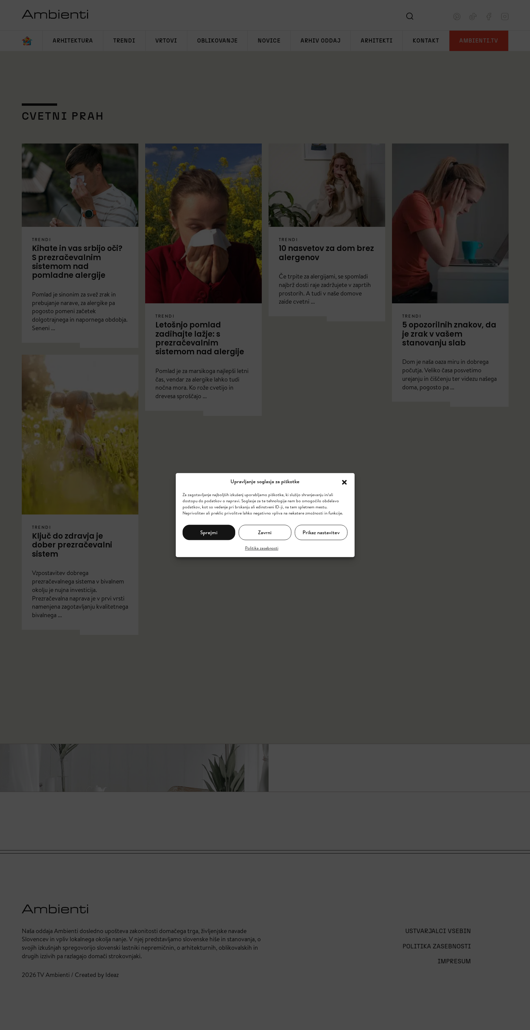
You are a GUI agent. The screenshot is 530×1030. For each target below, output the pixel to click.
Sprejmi (209, 532)
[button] (344, 481)
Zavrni (265, 532)
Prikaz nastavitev (321, 532)
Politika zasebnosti (261, 548)
